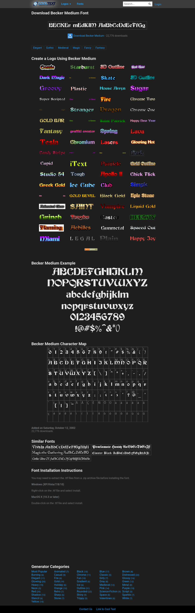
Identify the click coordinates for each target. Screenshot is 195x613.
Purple (128, 588)
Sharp (59, 594)
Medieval (63, 47)
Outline (83, 588)
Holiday (60, 584)
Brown (127, 571)
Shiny (82, 594)
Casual (59, 574)
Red (35, 591)
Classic (105, 574)
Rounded (84, 591)
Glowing (38, 581)
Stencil (37, 598)
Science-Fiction (110, 591)
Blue (104, 571)
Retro (59, 591)
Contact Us (85, 609)
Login (158, 4)
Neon (36, 588)
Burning (37, 574)
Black (82, 571)
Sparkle (128, 594)
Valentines (107, 598)
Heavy (37, 584)
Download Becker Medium (85, 35)
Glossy (128, 578)
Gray (104, 581)
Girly (104, 578)
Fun (81, 578)
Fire (58, 578)
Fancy (87, 47)
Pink (104, 588)
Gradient (83, 581)
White (127, 598)
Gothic (50, 47)
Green (128, 581)
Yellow (37, 601)
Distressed (130, 574)
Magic (76, 47)
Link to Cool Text (106, 609)
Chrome (84, 574)
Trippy (82, 598)
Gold (59, 581)
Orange (60, 588)
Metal (127, 584)
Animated (61, 571)
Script (127, 591)
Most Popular (39, 571)
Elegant (37, 47)
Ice (80, 584)
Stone (59, 598)
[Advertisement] (15, 60)
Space (105, 594)
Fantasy (100, 47)
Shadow (38, 594)
